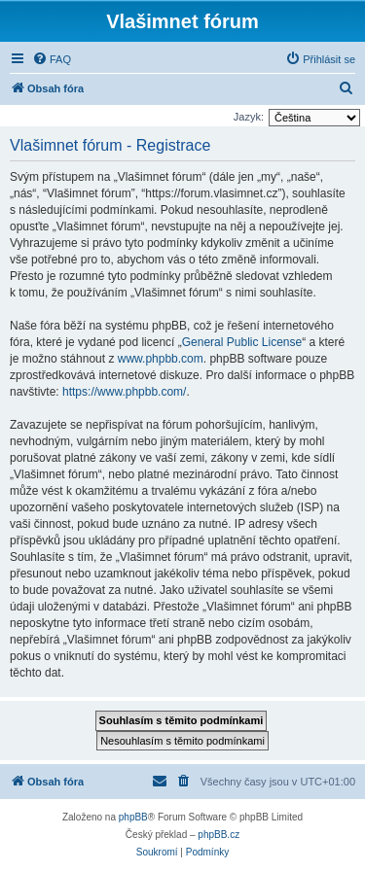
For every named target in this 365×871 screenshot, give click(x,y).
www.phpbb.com (160, 359)
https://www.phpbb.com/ (124, 392)
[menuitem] (51, 59)
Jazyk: (249, 116)
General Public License (242, 342)
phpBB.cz (218, 834)
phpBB (133, 817)
